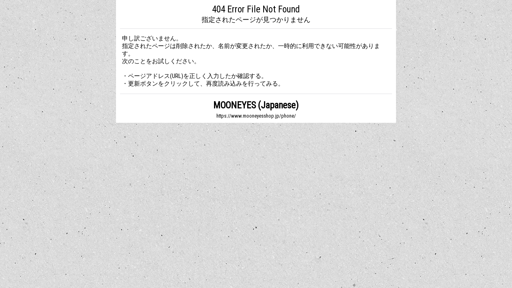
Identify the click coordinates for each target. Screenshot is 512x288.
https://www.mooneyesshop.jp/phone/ (256, 116)
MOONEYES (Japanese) (256, 105)
